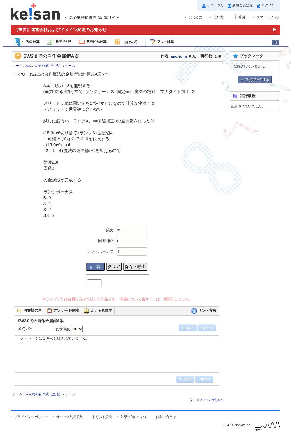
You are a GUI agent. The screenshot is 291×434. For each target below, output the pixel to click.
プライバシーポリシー (31, 417)
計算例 (240, 17)
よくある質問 (102, 417)
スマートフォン (268, 17)
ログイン (268, 5)
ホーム (17, 66)
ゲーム (70, 66)
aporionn (179, 56)
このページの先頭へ (209, 400)
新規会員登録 (242, 5)
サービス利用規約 (69, 417)
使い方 (219, 17)
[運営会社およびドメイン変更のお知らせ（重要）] (145, 30)
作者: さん (178, 56)
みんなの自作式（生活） (43, 66)
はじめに (195, 17)
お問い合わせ (166, 417)
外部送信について (134, 417)
